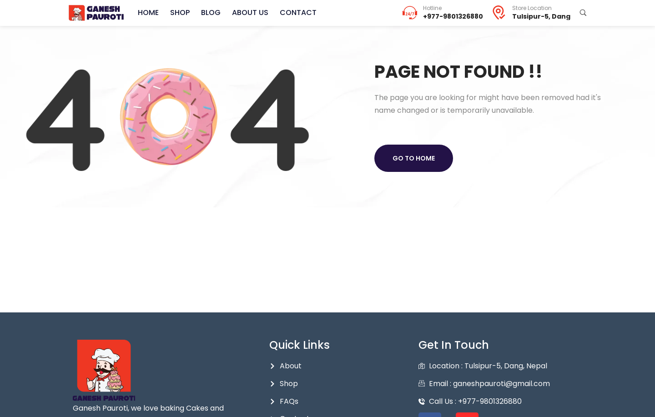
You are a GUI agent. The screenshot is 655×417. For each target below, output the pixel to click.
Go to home (414, 158)
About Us (250, 12)
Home (148, 12)
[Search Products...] (583, 12)
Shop (180, 12)
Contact (298, 12)
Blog (211, 12)
